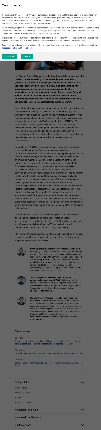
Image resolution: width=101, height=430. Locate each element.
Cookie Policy (26, 48)
